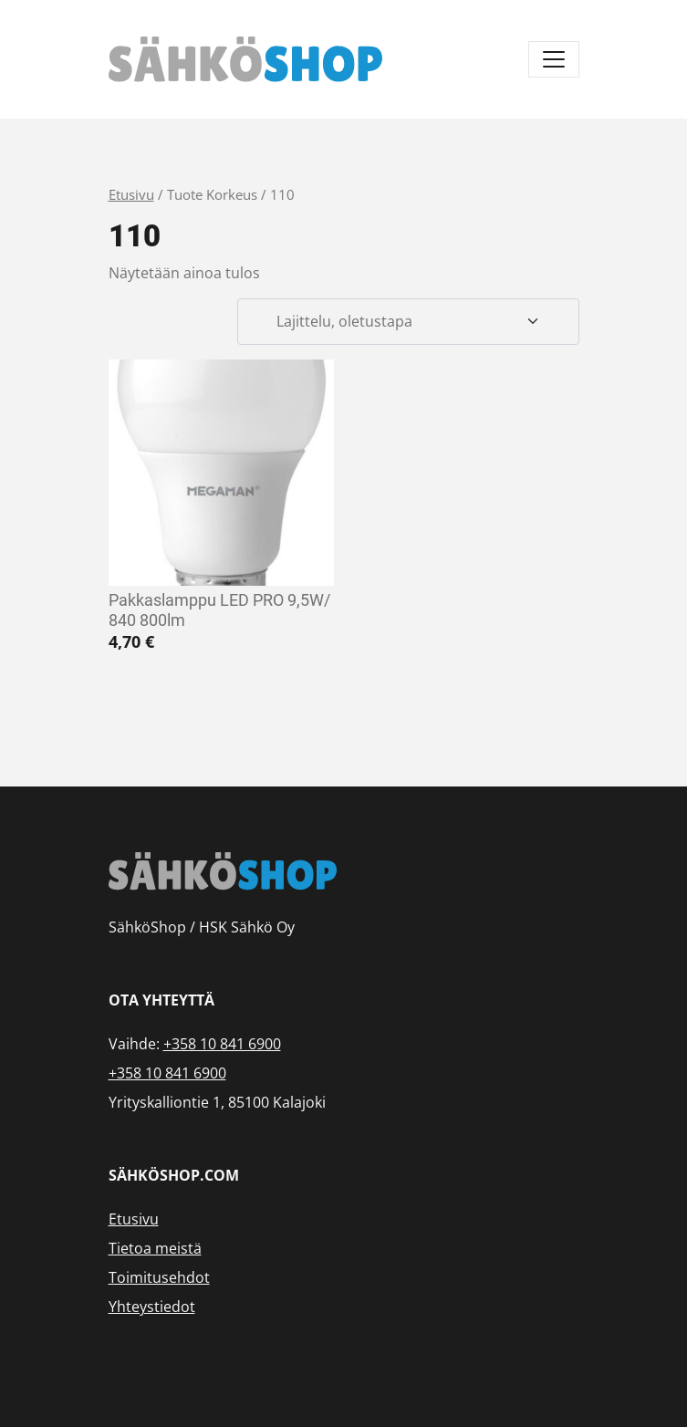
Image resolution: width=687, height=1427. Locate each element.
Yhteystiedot (152, 1307)
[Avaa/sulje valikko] (553, 59)
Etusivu (131, 194)
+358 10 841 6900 (222, 1044)
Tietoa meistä (155, 1248)
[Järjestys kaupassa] (407, 322)
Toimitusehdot (159, 1277)
